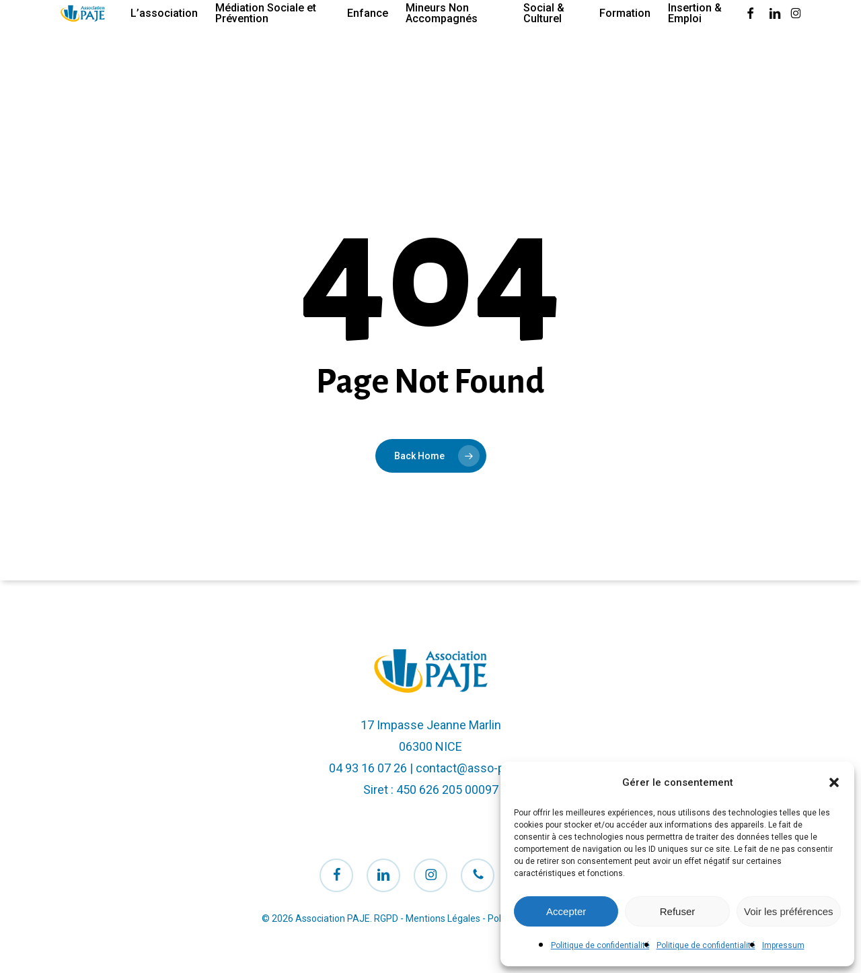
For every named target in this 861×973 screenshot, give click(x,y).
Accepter (566, 911)
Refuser (678, 911)
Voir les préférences (788, 911)
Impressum (783, 945)
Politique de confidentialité (600, 945)
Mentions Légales (443, 918)
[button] (834, 782)
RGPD (386, 918)
